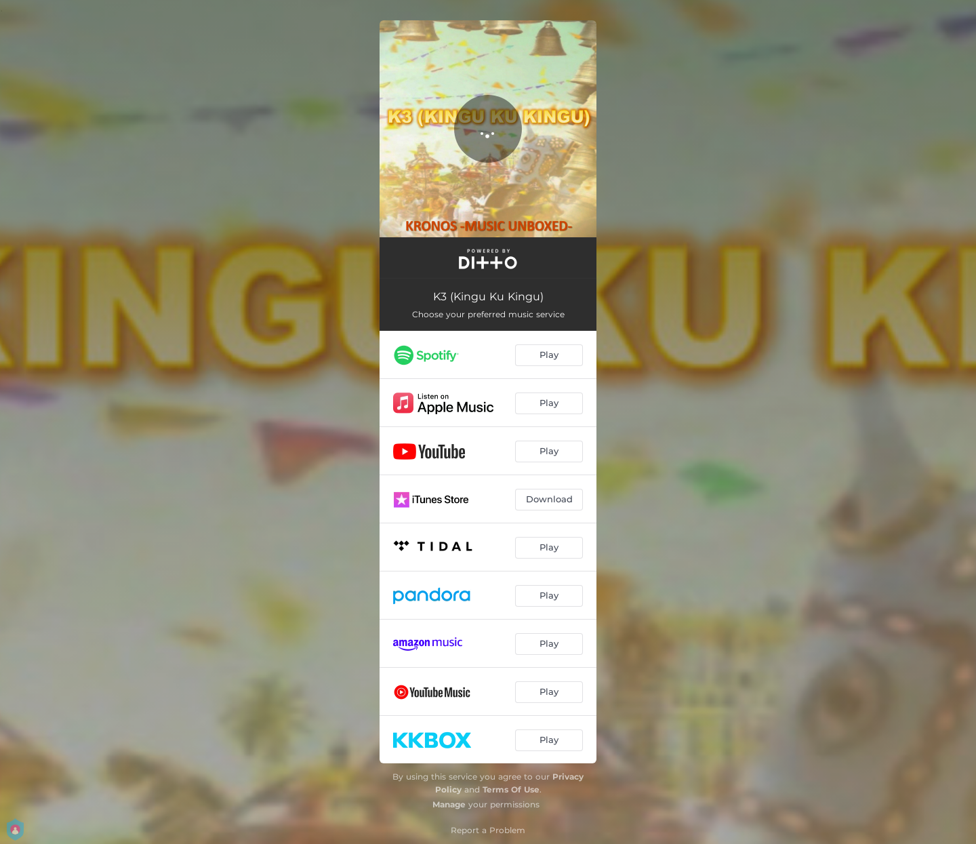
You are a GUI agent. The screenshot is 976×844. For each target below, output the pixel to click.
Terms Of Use (511, 789)
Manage (449, 804)
